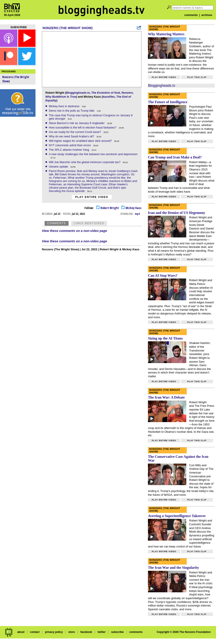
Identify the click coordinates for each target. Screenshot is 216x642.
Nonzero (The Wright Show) (67, 28)
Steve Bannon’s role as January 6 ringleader (77, 123)
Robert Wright (107, 208)
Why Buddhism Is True (60, 96)
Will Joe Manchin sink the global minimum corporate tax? (85, 162)
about (21, 632)
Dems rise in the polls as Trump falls (72, 110)
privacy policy (54, 632)
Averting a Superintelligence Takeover (177, 516)
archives (206, 15)
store (71, 632)
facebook (86, 632)
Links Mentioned (89, 223)
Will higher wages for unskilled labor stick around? (80, 140)
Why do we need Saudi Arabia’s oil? (72, 136)
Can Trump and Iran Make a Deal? (175, 157)
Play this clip (196, 77)
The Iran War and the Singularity (173, 567)
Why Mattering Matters (166, 34)
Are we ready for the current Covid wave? (75, 132)
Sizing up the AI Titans (165, 338)
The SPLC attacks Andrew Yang (69, 149)
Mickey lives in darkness (64, 106)
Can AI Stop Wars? (162, 275)
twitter (102, 632)
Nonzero (127, 92)
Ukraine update (59, 166)
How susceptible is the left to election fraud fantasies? (83, 127)
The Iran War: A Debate (166, 397)
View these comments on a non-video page (74, 231)
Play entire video (91, 197)
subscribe (117, 632)
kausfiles (109, 96)
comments (191, 15)
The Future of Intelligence (167, 102)
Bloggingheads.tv (78, 92)
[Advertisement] (17, 188)
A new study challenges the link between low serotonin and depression (93, 154)
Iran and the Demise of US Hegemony (176, 213)
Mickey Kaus (131, 208)
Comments (56, 223)
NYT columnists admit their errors (70, 145)
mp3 (137, 214)
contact (34, 632)
